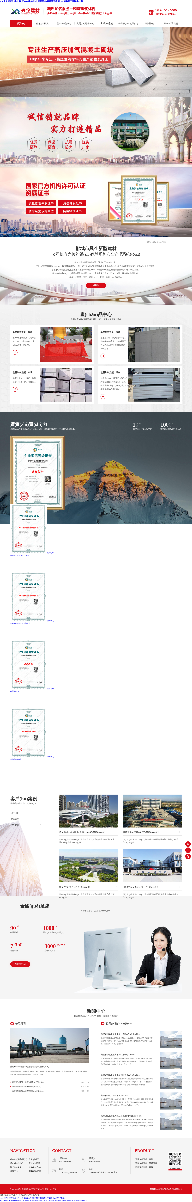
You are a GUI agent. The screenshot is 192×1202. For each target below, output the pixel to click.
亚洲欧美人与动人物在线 (44, 1201)
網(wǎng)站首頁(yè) (18, 1159)
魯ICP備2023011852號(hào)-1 (171, 1189)
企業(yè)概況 (42, 23)
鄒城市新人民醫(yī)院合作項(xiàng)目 (152, 832)
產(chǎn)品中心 (64, 23)
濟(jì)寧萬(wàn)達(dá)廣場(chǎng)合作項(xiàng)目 (88, 832)
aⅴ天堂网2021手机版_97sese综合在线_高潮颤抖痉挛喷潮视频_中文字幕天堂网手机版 (41, 1)
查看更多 (96, 285)
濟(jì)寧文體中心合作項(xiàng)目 (88, 887)
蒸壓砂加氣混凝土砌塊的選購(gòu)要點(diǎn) (29, 1067)
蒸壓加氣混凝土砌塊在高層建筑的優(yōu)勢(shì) (121, 1116)
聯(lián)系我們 (171, 23)
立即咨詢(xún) (20, 964)
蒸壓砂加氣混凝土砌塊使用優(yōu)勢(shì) (26, 1086)
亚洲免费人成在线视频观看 (24, 1201)
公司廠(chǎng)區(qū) (128, 23)
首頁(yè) (21, 23)
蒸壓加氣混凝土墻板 (110, 372)
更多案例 (26, 825)
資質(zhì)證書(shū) (85, 23)
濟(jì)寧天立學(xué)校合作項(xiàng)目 (152, 887)
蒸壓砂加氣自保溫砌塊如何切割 (114, 1096)
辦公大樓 (15, 819)
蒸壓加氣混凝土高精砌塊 (146, 1163)
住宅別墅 (15, 813)
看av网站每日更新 (80, 1201)
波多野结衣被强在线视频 (63, 1201)
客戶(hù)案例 (107, 23)
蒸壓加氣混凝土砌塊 (22, 332)
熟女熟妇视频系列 (7, 1201)
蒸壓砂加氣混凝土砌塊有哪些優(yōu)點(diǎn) (27, 1091)
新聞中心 (149, 23)
